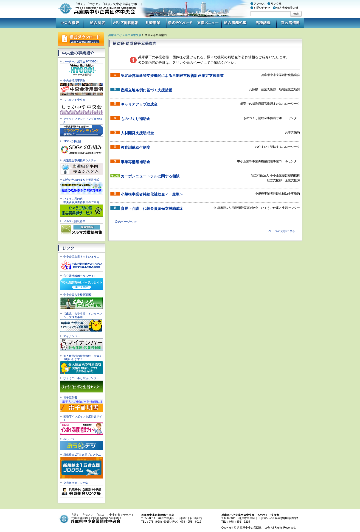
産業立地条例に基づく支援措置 (146, 90)
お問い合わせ (262, 7)
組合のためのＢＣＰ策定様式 (81, 186)
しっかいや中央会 (81, 106)
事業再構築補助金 (135, 162)
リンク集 (276, 3)
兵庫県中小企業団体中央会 (124, 35)
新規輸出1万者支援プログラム (81, 466)
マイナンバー (81, 343)
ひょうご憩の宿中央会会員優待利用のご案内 (81, 207)
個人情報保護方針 (287, 7)
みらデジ (81, 443)
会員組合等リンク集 (81, 489)
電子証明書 (81, 404)
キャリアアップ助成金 (139, 104)
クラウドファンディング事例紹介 (81, 127)
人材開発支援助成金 (137, 133)
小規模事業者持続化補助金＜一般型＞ (152, 194)
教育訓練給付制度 (135, 147)
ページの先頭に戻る (281, 231)
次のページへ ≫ (126, 221)
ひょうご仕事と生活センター (81, 385)
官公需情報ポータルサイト (81, 282)
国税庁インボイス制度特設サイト (81, 424)
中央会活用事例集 (81, 87)
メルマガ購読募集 (81, 228)
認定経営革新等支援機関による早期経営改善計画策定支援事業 (172, 76)
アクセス (259, 3)
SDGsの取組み (81, 148)
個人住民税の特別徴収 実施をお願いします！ (81, 364)
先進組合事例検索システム (81, 167)
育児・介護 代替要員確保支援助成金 (152, 208)
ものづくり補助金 (135, 119)
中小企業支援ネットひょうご (81, 263)
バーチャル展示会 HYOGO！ (81, 68)
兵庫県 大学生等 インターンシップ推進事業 (81, 322)
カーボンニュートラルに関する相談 (150, 176)
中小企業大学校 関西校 (81, 301)
